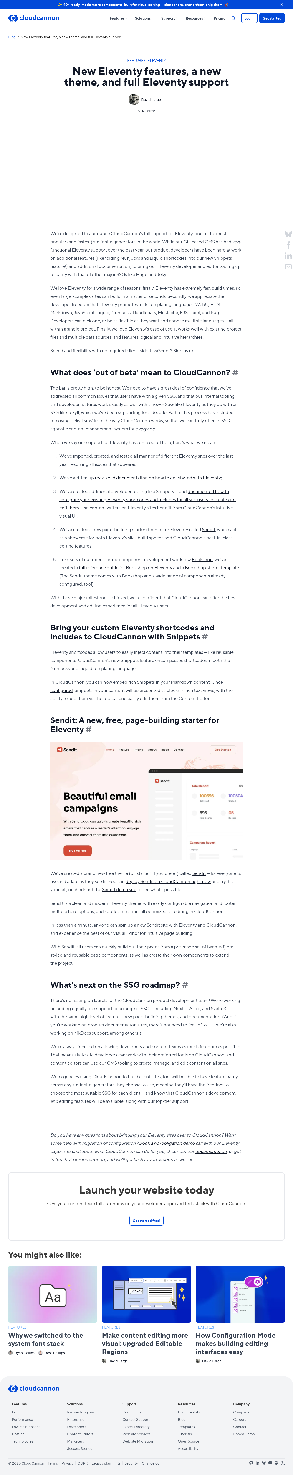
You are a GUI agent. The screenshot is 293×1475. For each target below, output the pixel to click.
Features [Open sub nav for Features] (119, 18)
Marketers (75, 1441)
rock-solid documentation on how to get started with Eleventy (158, 477)
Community (132, 1412)
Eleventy (157, 60)
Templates (186, 1426)
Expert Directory (136, 1426)
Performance (22, 1419)
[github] (251, 1463)
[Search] (233, 18)
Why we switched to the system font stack (45, 1339)
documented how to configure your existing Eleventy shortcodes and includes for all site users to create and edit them (147, 499)
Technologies (22, 1441)
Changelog (150, 1463)
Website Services (136, 1433)
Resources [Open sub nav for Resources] (196, 18)
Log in (249, 18)
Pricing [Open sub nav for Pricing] (220, 18)
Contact (239, 1426)
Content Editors (80, 1433)
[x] (283, 1463)
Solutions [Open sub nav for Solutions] (144, 18)
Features (136, 60)
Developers (76, 1426)
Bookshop (202, 559)
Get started (272, 18)
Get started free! (146, 1220)
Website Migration (137, 1441)
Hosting (18, 1433)
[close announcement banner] (281, 4)
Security (131, 1463)
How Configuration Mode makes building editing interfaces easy (236, 1343)
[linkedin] (257, 1463)
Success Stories (79, 1448)
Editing (18, 1412)
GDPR (82, 1463)
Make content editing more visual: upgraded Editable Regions (145, 1343)
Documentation (190, 1412)
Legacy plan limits (106, 1463)
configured (61, 690)
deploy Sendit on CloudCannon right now (168, 881)
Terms (53, 1463)
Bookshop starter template (212, 567)
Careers (239, 1419)
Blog (12, 36)
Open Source (188, 1441)
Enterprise (75, 1419)
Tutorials (185, 1433)
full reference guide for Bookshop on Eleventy (125, 567)
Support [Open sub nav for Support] (169, 18)
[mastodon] (276, 1463)
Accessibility (188, 1448)
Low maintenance (26, 1426)
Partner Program (80, 1412)
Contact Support (136, 1419)
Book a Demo (244, 1433)
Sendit (208, 529)
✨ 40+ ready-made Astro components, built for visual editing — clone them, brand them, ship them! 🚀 (143, 4)
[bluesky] (264, 1463)
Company (241, 1412)
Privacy (67, 1463)
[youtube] (270, 1463)
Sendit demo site (119, 889)
